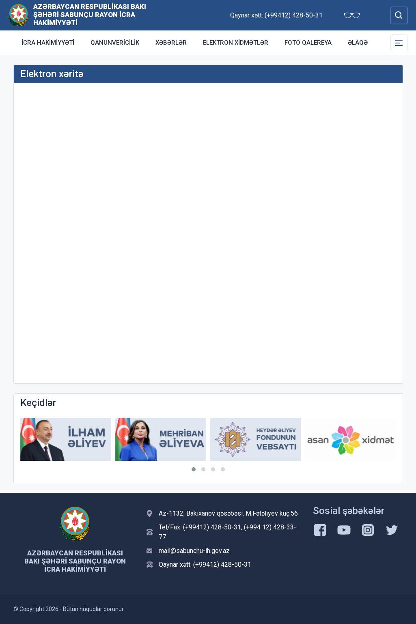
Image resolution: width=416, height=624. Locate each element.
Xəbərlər (171, 42)
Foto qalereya (308, 42)
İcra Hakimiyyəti (48, 42)
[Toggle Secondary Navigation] (399, 43)
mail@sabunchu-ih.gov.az (194, 551)
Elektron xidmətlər (235, 42)
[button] (193, 469)
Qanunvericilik (115, 42)
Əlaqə (358, 42)
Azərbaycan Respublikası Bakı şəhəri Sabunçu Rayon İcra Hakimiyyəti (89, 14)
